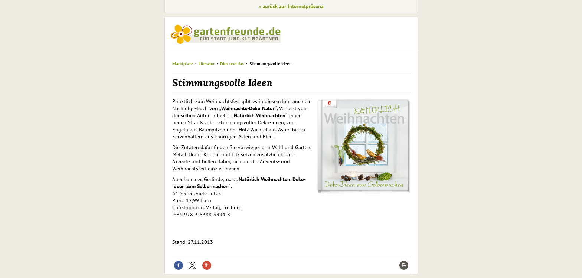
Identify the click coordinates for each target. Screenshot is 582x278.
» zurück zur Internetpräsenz (291, 6)
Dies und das (232, 63)
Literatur (207, 63)
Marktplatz (182, 63)
